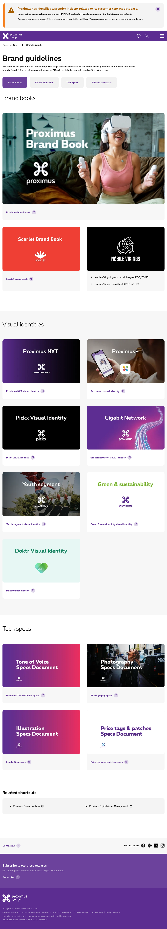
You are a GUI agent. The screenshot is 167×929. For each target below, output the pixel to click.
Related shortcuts (101, 82)
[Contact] (138, 36)
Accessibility (97, 912)
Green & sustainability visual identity (111, 524)
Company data (113, 912)
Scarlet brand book (17, 278)
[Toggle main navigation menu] (162, 36)
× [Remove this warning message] (158, 9)
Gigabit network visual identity (108, 457)
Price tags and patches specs (106, 762)
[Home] (12, 36)
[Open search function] (146, 36)
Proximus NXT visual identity (22, 391)
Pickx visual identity (17, 457)
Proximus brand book (18, 212)
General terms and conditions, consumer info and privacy (29, 912)
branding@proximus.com (95, 70)
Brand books (15, 82)
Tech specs (72, 82)
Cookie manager (81, 912)
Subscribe (8, 877)
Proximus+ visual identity (105, 391)
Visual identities (44, 82)
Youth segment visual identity (23, 524)
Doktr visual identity (17, 590)
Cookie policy (65, 912)
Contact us (9, 845)
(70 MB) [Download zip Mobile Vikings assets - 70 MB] (122, 277)
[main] (83, 431)
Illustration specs (16, 762)
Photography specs (101, 695)
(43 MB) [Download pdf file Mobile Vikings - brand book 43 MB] (117, 284)
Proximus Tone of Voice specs (22, 695)
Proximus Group (11, 45)
